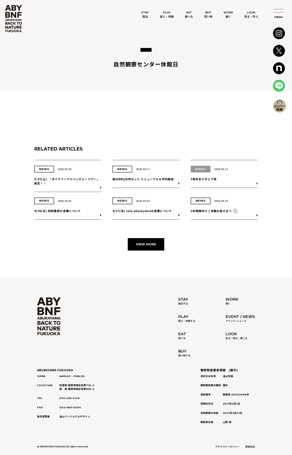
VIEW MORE (146, 244)
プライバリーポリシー (227, 446)
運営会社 (250, 446)
